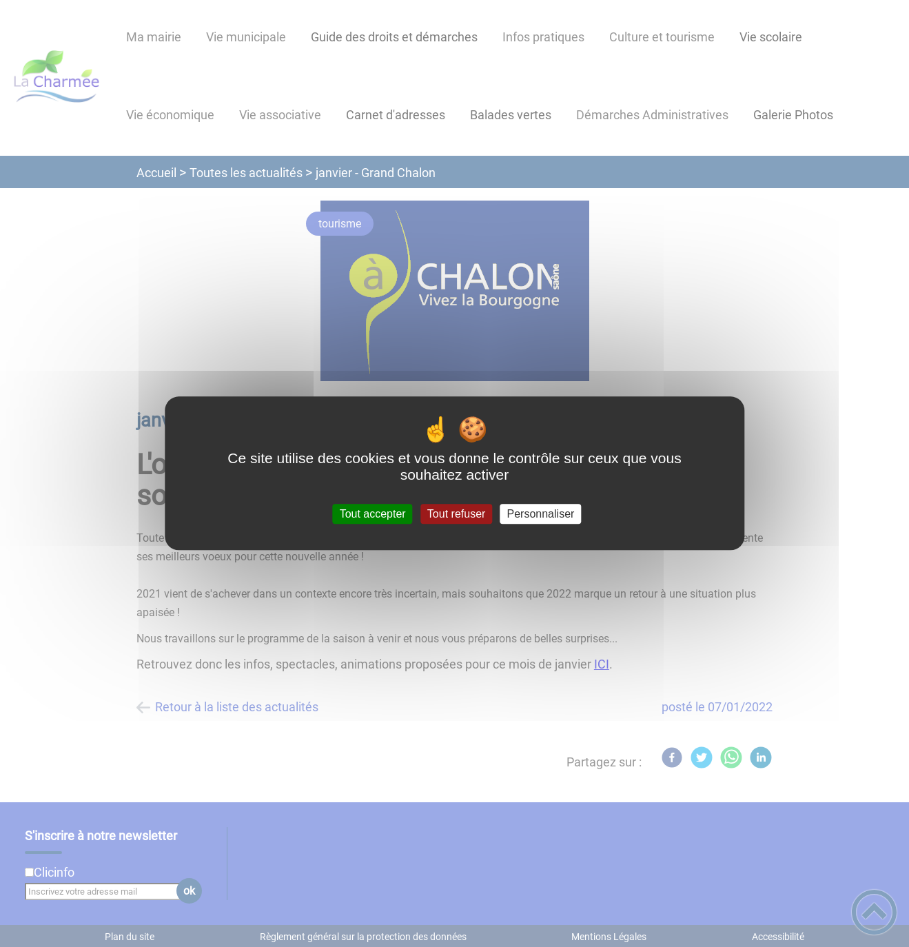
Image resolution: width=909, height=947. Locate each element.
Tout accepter (373, 514)
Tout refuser (456, 514)
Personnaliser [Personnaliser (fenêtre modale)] (541, 514)
